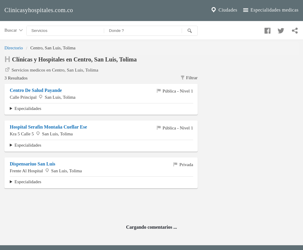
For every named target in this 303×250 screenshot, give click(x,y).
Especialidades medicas (270, 10)
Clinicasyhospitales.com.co (38, 10)
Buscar (14, 30)
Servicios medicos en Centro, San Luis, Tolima (51, 69)
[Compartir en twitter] (280, 29)
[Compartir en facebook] (266, 29)
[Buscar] (189, 31)
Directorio (13, 47)
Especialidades (27, 108)
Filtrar (189, 78)
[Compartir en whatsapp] (294, 29)
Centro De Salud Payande (36, 90)
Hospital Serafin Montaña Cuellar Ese (48, 126)
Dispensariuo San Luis (32, 163)
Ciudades (223, 10)
